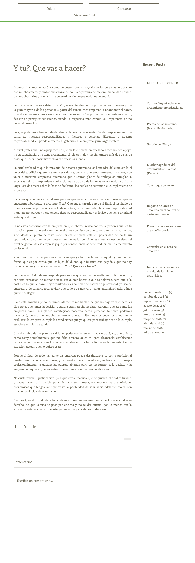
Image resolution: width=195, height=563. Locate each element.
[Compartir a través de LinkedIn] (35, 426)
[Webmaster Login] (85, 15)
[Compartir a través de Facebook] (15, 426)
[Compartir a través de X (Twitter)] (25, 426)
